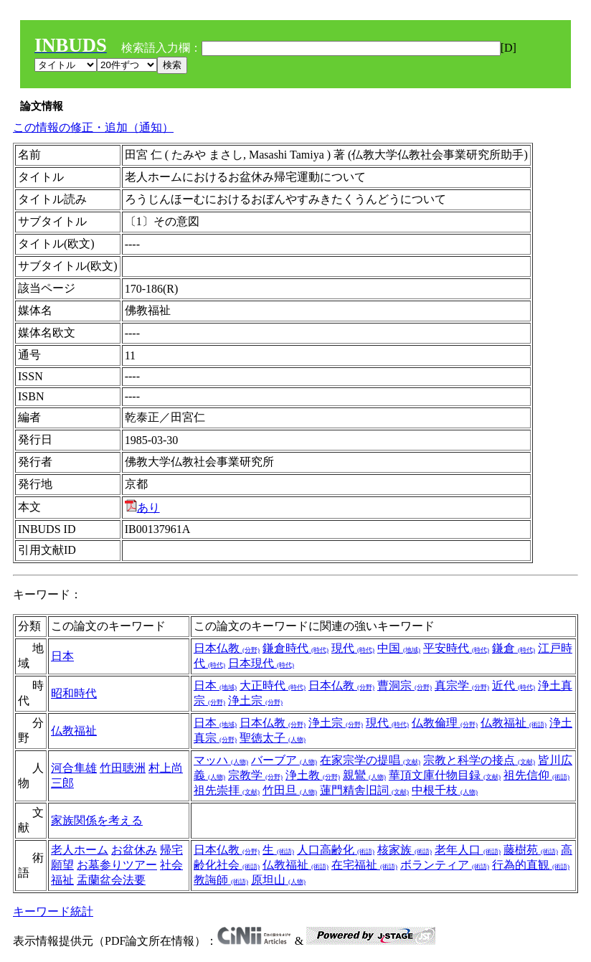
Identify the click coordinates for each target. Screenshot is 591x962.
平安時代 (456, 648)
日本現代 (261, 663)
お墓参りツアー (117, 865)
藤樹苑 (530, 850)
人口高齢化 (335, 850)
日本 (62, 656)
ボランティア (444, 865)
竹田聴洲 (123, 768)
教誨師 (221, 880)
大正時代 (273, 685)
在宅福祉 (364, 865)
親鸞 (364, 775)
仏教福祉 (74, 731)
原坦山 (278, 880)
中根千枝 (445, 790)
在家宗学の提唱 (370, 760)
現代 (352, 648)
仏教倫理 (445, 723)
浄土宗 (255, 700)
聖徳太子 (273, 738)
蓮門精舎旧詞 (364, 790)
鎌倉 (513, 648)
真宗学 (462, 685)
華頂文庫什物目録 (445, 775)
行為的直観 (530, 865)
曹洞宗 (404, 685)
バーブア (284, 760)
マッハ (221, 760)
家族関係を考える (97, 820)
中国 (398, 648)
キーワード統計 (53, 911)
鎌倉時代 (295, 648)
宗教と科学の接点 (479, 760)
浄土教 (312, 775)
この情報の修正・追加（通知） (93, 127)
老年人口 (468, 850)
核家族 (404, 850)
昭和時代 (74, 693)
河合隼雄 (74, 768)
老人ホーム (79, 850)
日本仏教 (227, 648)
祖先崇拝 (227, 790)
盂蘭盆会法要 (111, 880)
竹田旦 (290, 790)
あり (142, 507)
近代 (513, 685)
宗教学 (255, 775)
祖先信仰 (536, 775)
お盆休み (134, 850)
